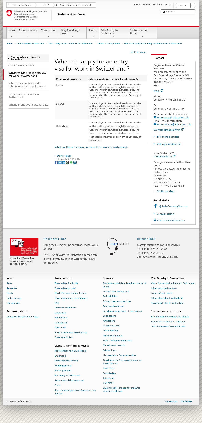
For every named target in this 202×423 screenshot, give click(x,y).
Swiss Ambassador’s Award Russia (168, 326)
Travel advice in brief (65, 288)
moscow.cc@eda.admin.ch (173, 117)
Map (158, 90)
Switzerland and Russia (142, 33)
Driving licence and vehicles (117, 301)
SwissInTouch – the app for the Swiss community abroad (121, 389)
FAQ (57, 303)
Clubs (57, 385)
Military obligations (113, 335)
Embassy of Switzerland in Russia (22, 316)
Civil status (108, 383)
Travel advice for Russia (66, 283)
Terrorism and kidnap (65, 308)
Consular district (165, 213)
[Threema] (68, 162)
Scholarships (109, 350)
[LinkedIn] (64, 162)
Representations (28, 33)
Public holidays (165, 191)
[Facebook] (56, 162)
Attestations (109, 321)
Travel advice (48, 33)
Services (93, 33)
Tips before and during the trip (70, 293)
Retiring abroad (63, 370)
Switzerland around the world (75, 5)
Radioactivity (61, 317)
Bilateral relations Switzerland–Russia (170, 316)
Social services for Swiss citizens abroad (122, 311)
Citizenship (108, 378)
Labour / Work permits (108, 43)
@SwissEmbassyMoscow (173, 206)
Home (9, 43)
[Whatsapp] (71, 162)
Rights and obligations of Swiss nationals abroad (75, 392)
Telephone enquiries (167, 136)
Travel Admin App (64, 337)
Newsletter (11, 288)
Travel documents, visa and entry (71, 298)
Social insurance (111, 326)
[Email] (75, 162)
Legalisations (109, 316)
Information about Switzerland (167, 298)
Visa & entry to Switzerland (114, 33)
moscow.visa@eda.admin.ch (174, 124)
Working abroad (63, 365)
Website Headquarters (169, 129)
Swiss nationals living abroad (69, 380)
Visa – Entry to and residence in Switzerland (71, 43)
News (12, 33)
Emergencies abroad (113, 306)
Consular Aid (61, 322)
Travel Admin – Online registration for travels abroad (122, 362)
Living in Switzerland (161, 293)
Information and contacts (164, 288)
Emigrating (60, 356)
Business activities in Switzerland (167, 303)
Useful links (108, 368)
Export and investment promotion (168, 321)
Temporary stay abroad (66, 361)
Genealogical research (114, 345)
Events (9, 293)
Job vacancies (13, 303)
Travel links (60, 327)
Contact (157, 57)
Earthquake (60, 313)
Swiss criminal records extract (117, 340)
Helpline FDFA (146, 238)
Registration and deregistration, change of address (124, 285)
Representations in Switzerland (70, 351)
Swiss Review (109, 373)
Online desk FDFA (54, 238)
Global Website (164, 156)
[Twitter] (60, 162)
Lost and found (111, 330)
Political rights (110, 296)
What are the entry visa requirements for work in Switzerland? (91, 147)
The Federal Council (22, 5)
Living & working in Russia (72, 33)
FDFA (46, 5)
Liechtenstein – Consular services (119, 355)
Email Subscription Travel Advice (71, 332)
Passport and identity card (116, 291)
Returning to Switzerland (67, 375)
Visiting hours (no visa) (168, 143)
